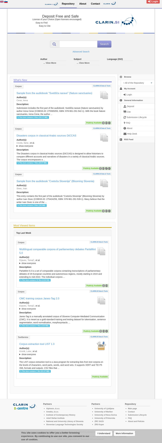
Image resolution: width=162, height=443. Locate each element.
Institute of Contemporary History (60, 415)
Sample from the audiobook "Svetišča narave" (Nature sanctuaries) (54, 93)
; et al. (63, 144)
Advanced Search (81, 51)
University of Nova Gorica (106, 415)
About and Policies (136, 421)
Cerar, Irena (22, 100)
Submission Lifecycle (137, 415)
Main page (132, 409)
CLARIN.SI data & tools (101, 86)
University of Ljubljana (104, 409)
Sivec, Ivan (22, 188)
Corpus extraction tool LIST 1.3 (36, 344)
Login (153, 1)
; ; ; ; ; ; (63, 144)
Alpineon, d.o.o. (53, 409)
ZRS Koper (99, 425)
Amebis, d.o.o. (52, 412)
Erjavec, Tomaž (26, 260)
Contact (131, 412)
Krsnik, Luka (25, 351)
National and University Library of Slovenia (64, 421)
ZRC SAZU (99, 421)
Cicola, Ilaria (22, 143)
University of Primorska (105, 418)
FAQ (130, 418)
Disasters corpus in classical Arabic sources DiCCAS (46, 135)
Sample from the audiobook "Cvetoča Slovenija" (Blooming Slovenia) (55, 181)
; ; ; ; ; (62, 307)
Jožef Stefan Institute (55, 418)
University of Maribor (104, 412)
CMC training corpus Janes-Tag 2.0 (39, 298)
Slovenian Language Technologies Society (64, 425)
